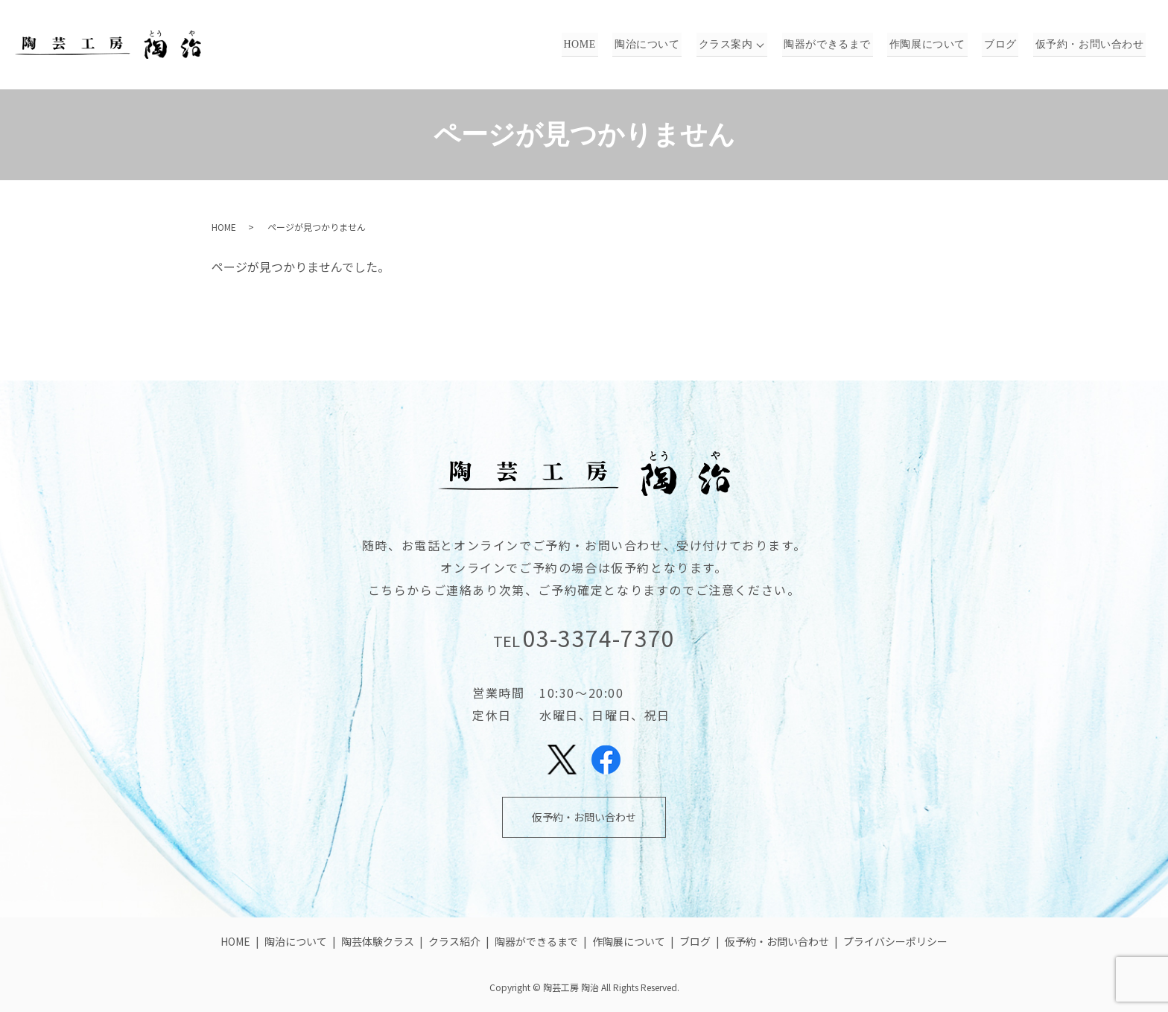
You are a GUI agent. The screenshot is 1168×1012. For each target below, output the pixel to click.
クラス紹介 (454, 941)
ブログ (1005, 45)
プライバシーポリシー (895, 941)
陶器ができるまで (839, 45)
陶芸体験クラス (377, 941)
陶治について (663, 45)
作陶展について (936, 45)
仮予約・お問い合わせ (1091, 45)
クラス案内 (738, 45)
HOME (599, 45)
